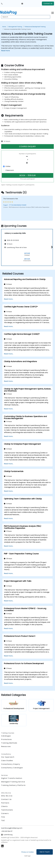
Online (7, 166)
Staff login (27, 856)
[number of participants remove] (27, 156)
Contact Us (48, 3)
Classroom (9, 170)
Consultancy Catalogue (12, 768)
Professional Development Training (35, 26)
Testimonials (7, 810)
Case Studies (7, 760)
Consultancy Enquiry (10, 764)
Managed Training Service (13, 782)
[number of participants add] (27, 162)
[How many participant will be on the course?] (27, 159)
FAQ (3, 817)
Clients (4, 806)
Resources (6, 746)
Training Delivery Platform (13, 785)
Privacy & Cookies (27, 852)
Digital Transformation (11, 778)
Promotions (6, 739)
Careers (5, 813)
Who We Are (6, 796)
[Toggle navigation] (52, 12)
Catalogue (6, 736)
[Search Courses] (25, 17)
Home (4, 26)
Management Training (15, 26)
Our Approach (7, 757)
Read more (5, 50)
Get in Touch (45, 852)
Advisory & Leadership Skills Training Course (17, 29)
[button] (51, 247)
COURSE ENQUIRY (27, 146)
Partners (5, 803)
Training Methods (9, 743)
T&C (3, 820)
